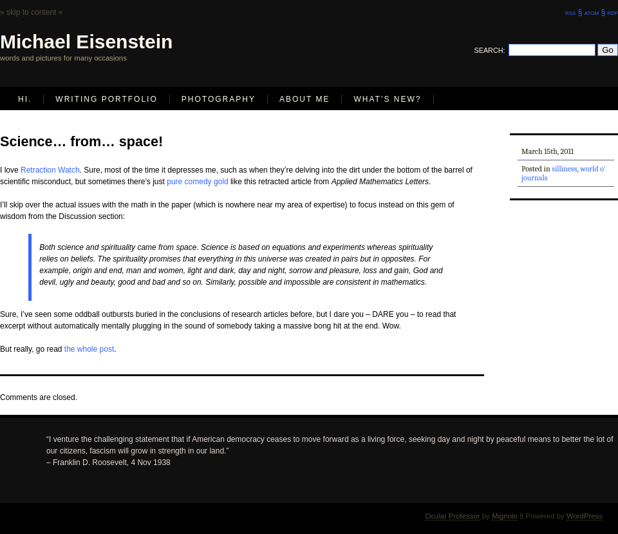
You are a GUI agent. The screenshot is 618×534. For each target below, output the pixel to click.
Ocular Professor (452, 516)
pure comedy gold (197, 181)
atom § (595, 12)
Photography (219, 99)
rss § (573, 12)
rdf (613, 12)
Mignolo (505, 516)
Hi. (25, 99)
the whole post (89, 349)
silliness (564, 168)
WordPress (584, 516)
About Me (304, 99)
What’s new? (387, 99)
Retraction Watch (50, 170)
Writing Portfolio (106, 99)
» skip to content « (31, 12)
